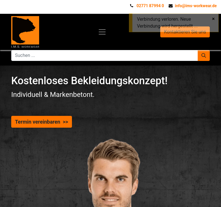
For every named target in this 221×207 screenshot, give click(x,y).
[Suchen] (204, 55)
